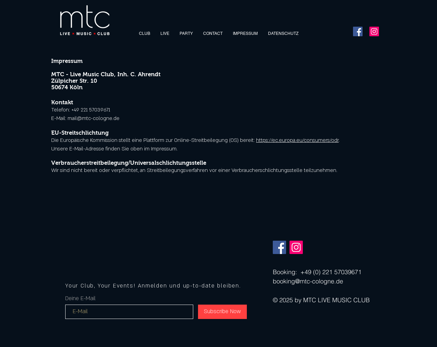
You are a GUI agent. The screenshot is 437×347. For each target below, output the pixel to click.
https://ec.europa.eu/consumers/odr (297, 140)
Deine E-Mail (80, 298)
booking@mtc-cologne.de (308, 281)
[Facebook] (358, 31)
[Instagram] (374, 31)
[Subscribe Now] (222, 312)
